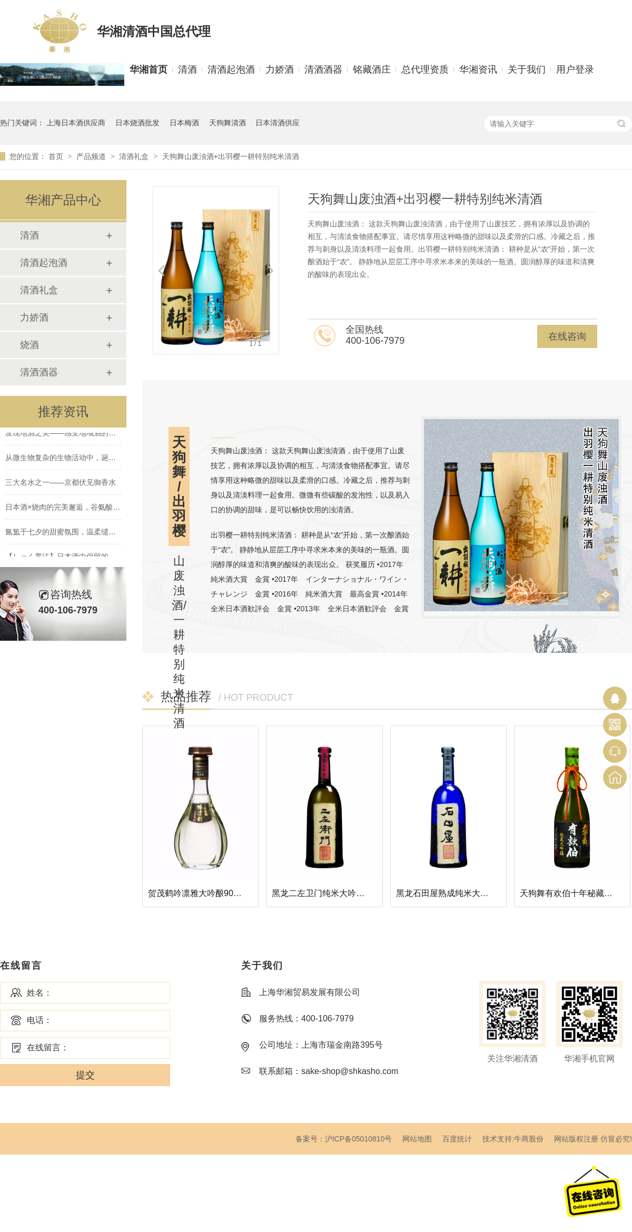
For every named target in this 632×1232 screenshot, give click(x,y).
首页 (56, 156)
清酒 (187, 69)
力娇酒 (279, 69)
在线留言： (48, 1047)
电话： (39, 1020)
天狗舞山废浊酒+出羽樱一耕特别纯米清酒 (230, 156)
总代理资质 (425, 69)
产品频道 (92, 156)
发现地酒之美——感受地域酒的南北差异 (71, 434)
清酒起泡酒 (231, 69)
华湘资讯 (478, 69)
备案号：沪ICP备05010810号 (343, 1139)
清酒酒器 (323, 69)
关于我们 (527, 69)
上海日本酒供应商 (75, 122)
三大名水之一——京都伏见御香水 (60, 484)
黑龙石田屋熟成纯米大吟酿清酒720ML (468, 893)
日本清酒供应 (277, 122)
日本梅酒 (184, 122)
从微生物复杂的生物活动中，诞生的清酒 (71, 459)
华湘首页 (148, 69)
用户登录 (575, 69)
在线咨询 (567, 336)
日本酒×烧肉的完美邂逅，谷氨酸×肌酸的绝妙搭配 (87, 508)
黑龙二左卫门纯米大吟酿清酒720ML (339, 893)
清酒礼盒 (135, 156)
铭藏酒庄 (372, 69)
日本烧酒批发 (137, 122)
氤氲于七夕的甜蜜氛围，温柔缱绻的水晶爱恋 (79, 533)
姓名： (39, 992)
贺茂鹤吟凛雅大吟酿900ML (199, 893)
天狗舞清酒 (227, 122)
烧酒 (29, 345)
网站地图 (417, 1139)
